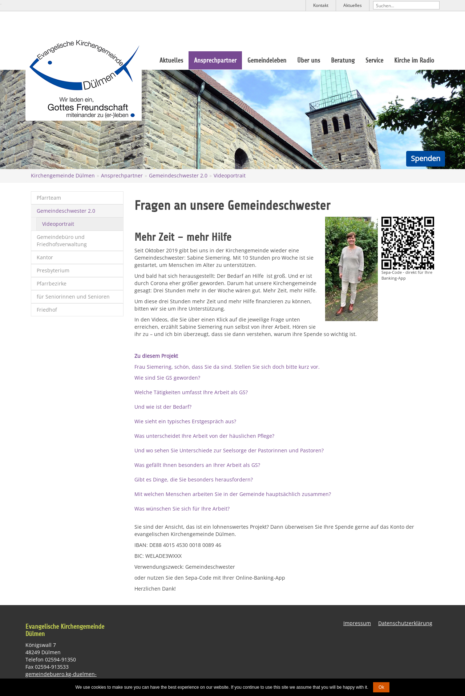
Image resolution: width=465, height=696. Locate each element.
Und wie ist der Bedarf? (162, 406)
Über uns (308, 60)
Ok (381, 687)
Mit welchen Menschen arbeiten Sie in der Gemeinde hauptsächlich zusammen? (232, 494)
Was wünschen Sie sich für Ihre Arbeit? (182, 508)
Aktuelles (352, 5)
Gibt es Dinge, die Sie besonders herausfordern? (193, 479)
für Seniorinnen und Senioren (73, 296)
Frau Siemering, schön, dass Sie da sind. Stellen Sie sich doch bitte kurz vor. (227, 366)
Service (374, 60)
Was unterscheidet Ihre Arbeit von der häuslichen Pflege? (204, 435)
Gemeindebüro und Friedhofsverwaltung (62, 240)
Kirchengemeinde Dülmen (63, 175)
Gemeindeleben (266, 60)
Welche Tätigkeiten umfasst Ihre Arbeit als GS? (191, 392)
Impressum (357, 623)
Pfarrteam (49, 197)
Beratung (343, 60)
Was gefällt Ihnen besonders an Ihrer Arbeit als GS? (197, 464)
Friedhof (47, 309)
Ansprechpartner (215, 60)
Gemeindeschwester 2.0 (178, 175)
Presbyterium (53, 270)
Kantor (45, 257)
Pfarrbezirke (51, 283)
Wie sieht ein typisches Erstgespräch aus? (185, 421)
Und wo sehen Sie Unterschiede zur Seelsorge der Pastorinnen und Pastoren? (229, 450)
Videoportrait (230, 175)
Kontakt (320, 5)
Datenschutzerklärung (405, 623)
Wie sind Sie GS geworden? (167, 377)
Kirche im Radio (414, 60)
